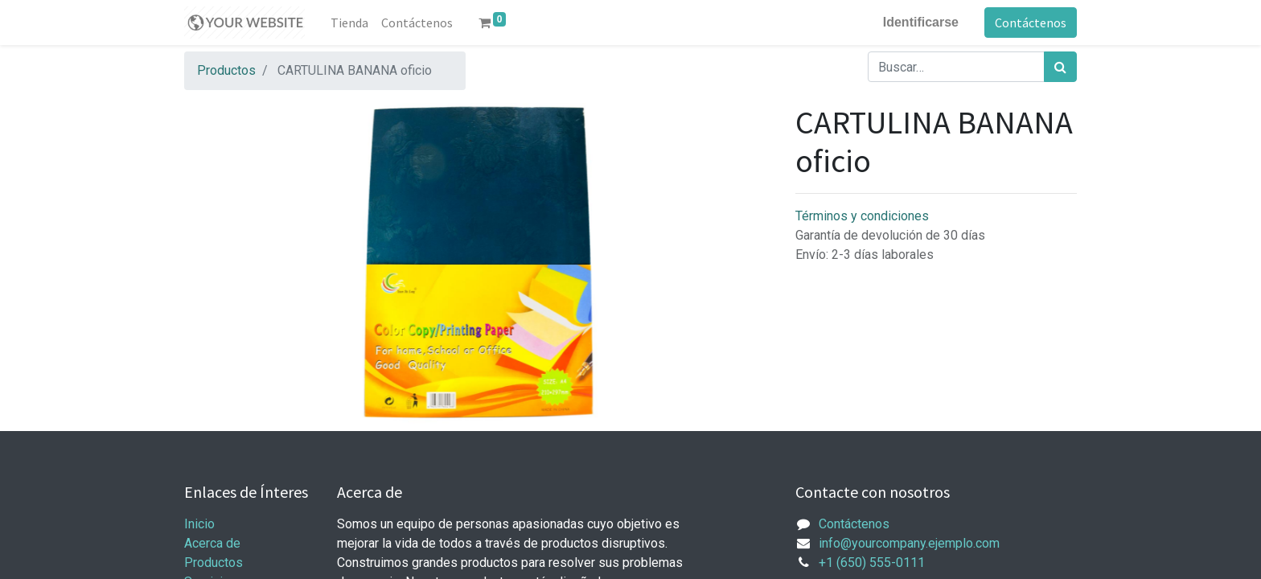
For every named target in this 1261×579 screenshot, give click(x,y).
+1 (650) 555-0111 (872, 562)
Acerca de (212, 543)
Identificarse (921, 22)
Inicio (199, 524)
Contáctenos (1030, 22)
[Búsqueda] (1060, 66)
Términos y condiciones (862, 216)
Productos (226, 70)
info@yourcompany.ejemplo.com (909, 543)
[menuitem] (349, 22)
